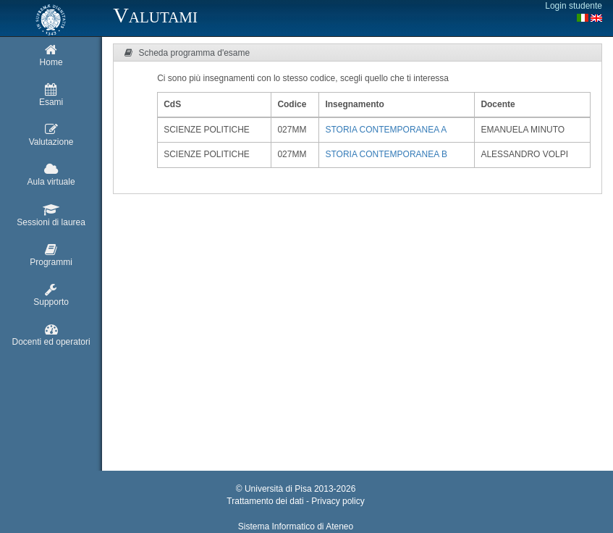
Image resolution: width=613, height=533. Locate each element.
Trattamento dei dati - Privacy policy (295, 501)
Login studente (573, 6)
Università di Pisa (278, 489)
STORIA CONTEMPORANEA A (386, 130)
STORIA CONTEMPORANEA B (386, 154)
